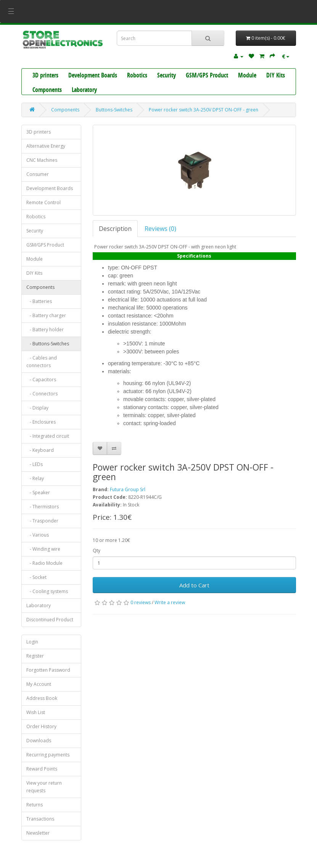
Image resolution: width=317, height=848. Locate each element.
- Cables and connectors (41, 362)
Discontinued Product (49, 619)
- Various (37, 535)
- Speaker (38, 492)
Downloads (38, 740)
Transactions (40, 819)
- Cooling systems (47, 591)
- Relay (35, 478)
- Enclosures (41, 422)
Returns (34, 804)
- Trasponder (42, 521)
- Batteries (39, 301)
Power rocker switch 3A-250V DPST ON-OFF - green (203, 109)
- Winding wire (43, 549)
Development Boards (92, 76)
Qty (96, 550)
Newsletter (38, 833)
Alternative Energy (45, 146)
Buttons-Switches (114, 109)
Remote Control (43, 202)
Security (166, 76)
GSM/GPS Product (207, 76)
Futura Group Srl (127, 489)
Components (47, 90)
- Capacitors (41, 379)
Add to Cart (194, 585)
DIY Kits (275, 76)
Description (115, 228)
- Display (37, 408)
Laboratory (84, 90)
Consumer (37, 174)
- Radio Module (44, 563)
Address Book (41, 698)
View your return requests (44, 787)
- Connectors (42, 393)
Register (35, 656)
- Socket (36, 577)
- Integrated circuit (47, 436)
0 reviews (140, 602)
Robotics (137, 76)
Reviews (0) (160, 228)
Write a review (169, 602)
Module (247, 76)
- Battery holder (45, 329)
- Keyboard (40, 450)
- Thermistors (42, 506)
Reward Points (41, 769)
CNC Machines (41, 160)
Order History (41, 726)
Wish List (35, 712)
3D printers (45, 76)
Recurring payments (47, 754)
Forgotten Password (48, 670)
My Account (38, 684)
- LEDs (34, 464)
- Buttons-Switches (47, 343)
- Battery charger (46, 315)
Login (32, 641)
